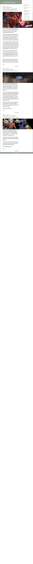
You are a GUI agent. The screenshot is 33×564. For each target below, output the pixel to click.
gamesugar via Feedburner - (27, 14)
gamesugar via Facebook (27, 5)
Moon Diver (8, 9)
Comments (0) (16, 112)
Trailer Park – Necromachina (9, 115)
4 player (12, 8)
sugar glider (26, 16)
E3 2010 (13, 70)
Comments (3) (16, 150)
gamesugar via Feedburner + (27, 11)
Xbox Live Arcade (5, 10)
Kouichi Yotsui (5, 9)
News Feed (7, 70)
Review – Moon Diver (7, 7)
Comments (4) (16, 66)
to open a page (10, 133)
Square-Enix (7, 71)
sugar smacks (27, 17)
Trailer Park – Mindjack (8, 69)
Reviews (7, 8)
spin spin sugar (27, 19)
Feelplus (15, 8)
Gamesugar (9, 2)
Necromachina (5, 117)
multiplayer (12, 9)
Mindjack (4, 71)
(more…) (4, 64)
